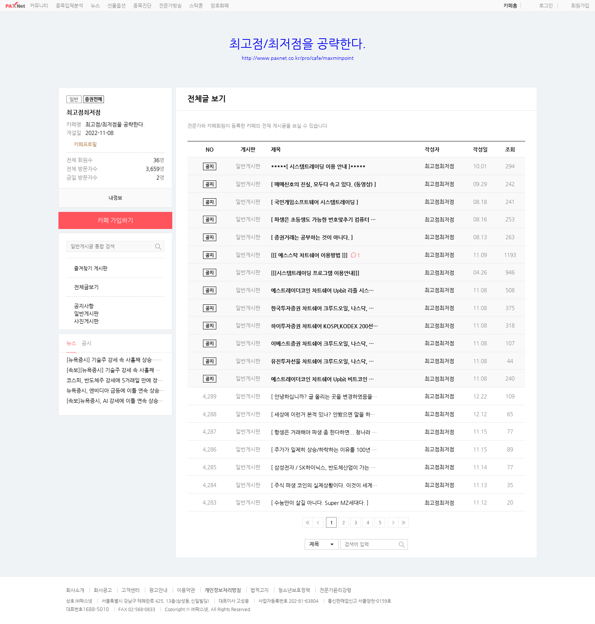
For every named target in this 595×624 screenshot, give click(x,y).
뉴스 (95, 5)
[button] (321, 544)
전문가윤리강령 (335, 590)
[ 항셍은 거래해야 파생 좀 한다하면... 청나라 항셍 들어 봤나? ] (325, 432)
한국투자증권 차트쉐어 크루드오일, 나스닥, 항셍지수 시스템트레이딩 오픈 (325, 308)
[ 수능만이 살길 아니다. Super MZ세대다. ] (319, 503)
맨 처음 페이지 (307, 522)
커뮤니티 (39, 5)
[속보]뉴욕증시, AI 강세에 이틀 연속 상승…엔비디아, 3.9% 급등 (115, 401)
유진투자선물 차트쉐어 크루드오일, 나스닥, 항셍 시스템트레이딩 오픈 (325, 361)
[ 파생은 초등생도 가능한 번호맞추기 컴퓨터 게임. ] (325, 219)
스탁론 (196, 5)
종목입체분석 (69, 5)
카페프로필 (85, 144)
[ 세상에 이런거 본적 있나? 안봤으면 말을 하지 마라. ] (325, 414)
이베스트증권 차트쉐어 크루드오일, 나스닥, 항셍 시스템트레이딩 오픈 (325, 343)
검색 (158, 246)
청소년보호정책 (294, 590)
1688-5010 (96, 609)
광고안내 (158, 590)
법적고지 (259, 590)
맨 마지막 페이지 (403, 522)
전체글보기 (86, 287)
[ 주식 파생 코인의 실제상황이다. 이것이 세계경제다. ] (325, 485)
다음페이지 (393, 522)
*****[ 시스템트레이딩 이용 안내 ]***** (318, 166)
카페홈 (510, 5)
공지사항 (84, 306)
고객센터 (130, 590)
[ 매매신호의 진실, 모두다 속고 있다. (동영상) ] (323, 184)
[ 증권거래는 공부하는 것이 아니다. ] (312, 237)
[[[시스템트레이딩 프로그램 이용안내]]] (315, 273)
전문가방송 (170, 5)
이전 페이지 (318, 522)
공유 (164, 95)
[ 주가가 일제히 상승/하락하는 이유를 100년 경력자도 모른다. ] (325, 450)
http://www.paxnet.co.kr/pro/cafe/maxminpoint (298, 58)
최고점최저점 (439, 166)
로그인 (546, 5)
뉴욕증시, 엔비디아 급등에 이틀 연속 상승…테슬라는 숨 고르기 (115, 391)
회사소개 (75, 590)
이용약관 (186, 590)
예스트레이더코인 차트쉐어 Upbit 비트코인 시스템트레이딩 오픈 (325, 379)
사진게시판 (86, 321)
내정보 (115, 198)
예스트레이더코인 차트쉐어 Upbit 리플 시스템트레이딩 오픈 (325, 290)
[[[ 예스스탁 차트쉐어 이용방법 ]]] (309, 255)
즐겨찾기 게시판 (90, 268)
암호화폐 (220, 5)
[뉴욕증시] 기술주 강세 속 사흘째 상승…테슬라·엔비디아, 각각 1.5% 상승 (115, 360)
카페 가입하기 (115, 220)
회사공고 (103, 590)
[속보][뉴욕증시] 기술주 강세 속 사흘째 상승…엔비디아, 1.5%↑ (115, 370)
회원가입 (580, 5)
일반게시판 (86, 313)
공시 (86, 343)
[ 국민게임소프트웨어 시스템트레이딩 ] (314, 202)
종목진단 (142, 5)
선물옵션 (116, 5)
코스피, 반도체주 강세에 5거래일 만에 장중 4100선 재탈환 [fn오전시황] (115, 380)
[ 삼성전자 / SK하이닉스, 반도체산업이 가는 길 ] (325, 467)
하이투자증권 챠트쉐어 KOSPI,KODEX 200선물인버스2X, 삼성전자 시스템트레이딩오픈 (325, 326)
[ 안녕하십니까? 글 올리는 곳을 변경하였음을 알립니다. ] (325, 397)
